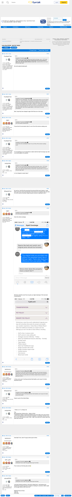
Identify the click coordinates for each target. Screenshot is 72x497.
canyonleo (8, 163)
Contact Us (54, 38)
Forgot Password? (67, 24)
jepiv (7, 120)
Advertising (62, 38)
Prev (40, 495)
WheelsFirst (7, 191)
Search (51, 27)
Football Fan (8, 56)
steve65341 (7, 478)
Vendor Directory (63, 27)
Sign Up (66, 2)
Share (8, 495)
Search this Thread (43, 50)
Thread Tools (33, 50)
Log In (59, 2)
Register (49, 24)
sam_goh (8, 460)
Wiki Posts (27, 27)
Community (15, 27)
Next (48, 495)
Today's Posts (40, 27)
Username (49, 18)
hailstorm (8, 369)
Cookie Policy (67, 38)
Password (49, 19)
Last (52, 495)
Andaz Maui (4, 41)
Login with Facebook (43, 21)
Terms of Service (64, 39)
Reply (6, 47)
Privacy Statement (58, 39)
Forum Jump (68, 495)
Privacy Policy (51, 22)
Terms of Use (67, 21)
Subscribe (14, 47)
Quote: (16, 55)
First (36, 495)
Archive (58, 38)
